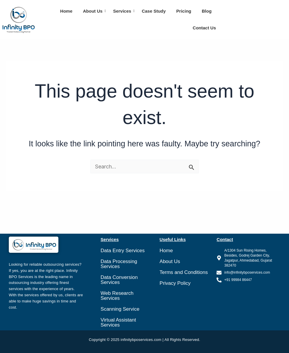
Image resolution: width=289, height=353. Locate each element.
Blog (207, 11)
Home (66, 11)
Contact (225, 239)
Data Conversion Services (119, 280)
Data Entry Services (123, 250)
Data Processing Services (119, 264)
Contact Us (204, 27)
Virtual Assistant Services (118, 322)
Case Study (154, 11)
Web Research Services (117, 295)
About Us (93, 11)
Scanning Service (120, 309)
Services (122, 11)
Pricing (183, 11)
